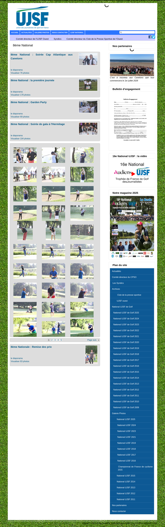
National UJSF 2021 (124, 437)
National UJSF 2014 (124, 482)
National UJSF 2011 (124, 499)
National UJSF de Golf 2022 (126, 330)
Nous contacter (60, 32)
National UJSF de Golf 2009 (126, 407)
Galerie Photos (42, 32)
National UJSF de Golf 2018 (126, 354)
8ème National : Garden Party (29, 102)
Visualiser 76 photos (20, 73)
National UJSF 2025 (124, 419)
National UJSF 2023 (124, 431)
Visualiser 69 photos (20, 117)
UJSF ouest (120, 301)
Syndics (57, 39)
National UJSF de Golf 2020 (126, 342)
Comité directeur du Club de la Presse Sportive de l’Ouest (95, 39)
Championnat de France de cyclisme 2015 (133, 468)
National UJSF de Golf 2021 (126, 336)
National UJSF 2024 (124, 425)
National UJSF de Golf (122, 307)
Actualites (26, 32)
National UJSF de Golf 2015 (126, 372)
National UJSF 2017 (124, 455)
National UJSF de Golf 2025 (126, 313)
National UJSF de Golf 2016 (126, 366)
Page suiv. (92, 340)
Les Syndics (118, 283)
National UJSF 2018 (124, 449)
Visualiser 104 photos (20, 139)
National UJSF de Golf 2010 (126, 401)
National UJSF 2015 (124, 476)
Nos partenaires (119, 505)
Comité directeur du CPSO (124, 277)
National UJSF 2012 (124, 493)
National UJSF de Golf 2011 (126, 396)
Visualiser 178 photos (20, 95)
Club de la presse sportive (127, 295)
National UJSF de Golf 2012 (126, 390)
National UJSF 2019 (124, 443)
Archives (116, 289)
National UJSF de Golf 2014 (126, 378)
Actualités (116, 271)
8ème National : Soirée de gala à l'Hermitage (38, 124)
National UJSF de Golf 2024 (126, 319)
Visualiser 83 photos (20, 361)
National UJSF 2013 (124, 487)
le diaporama (17, 70)
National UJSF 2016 (124, 461)
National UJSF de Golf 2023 (126, 324)
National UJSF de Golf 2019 (126, 348)
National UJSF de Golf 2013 (126, 384)
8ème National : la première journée (32, 80)
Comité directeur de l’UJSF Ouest (32, 39)
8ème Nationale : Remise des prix (31, 346)
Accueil (14, 32)
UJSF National (76, 32)
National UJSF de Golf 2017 (126, 360)
